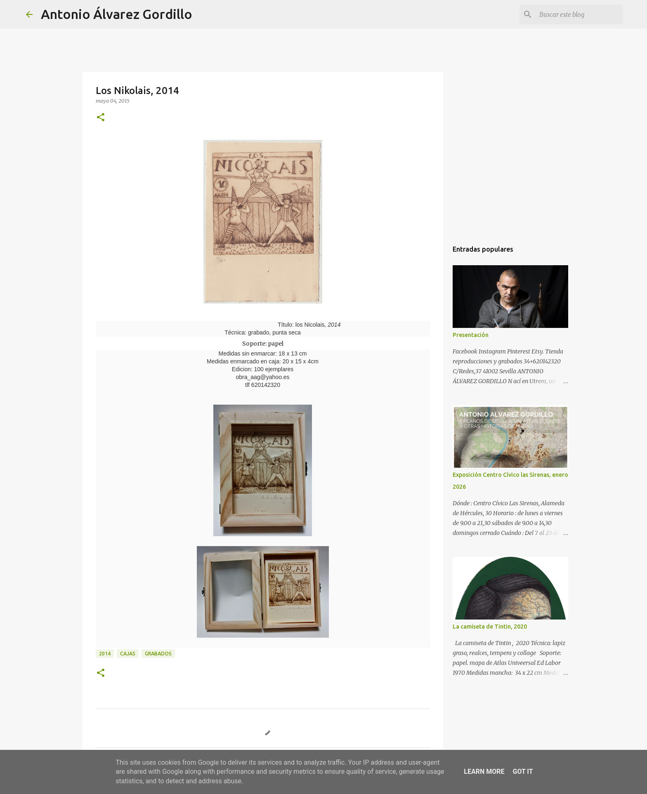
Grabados (158, 653)
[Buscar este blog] (579, 14)
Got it (522, 771)
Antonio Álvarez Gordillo (116, 14)
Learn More (484, 771)
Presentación (471, 335)
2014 (105, 653)
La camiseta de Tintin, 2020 (490, 626)
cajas (127, 653)
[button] (101, 117)
